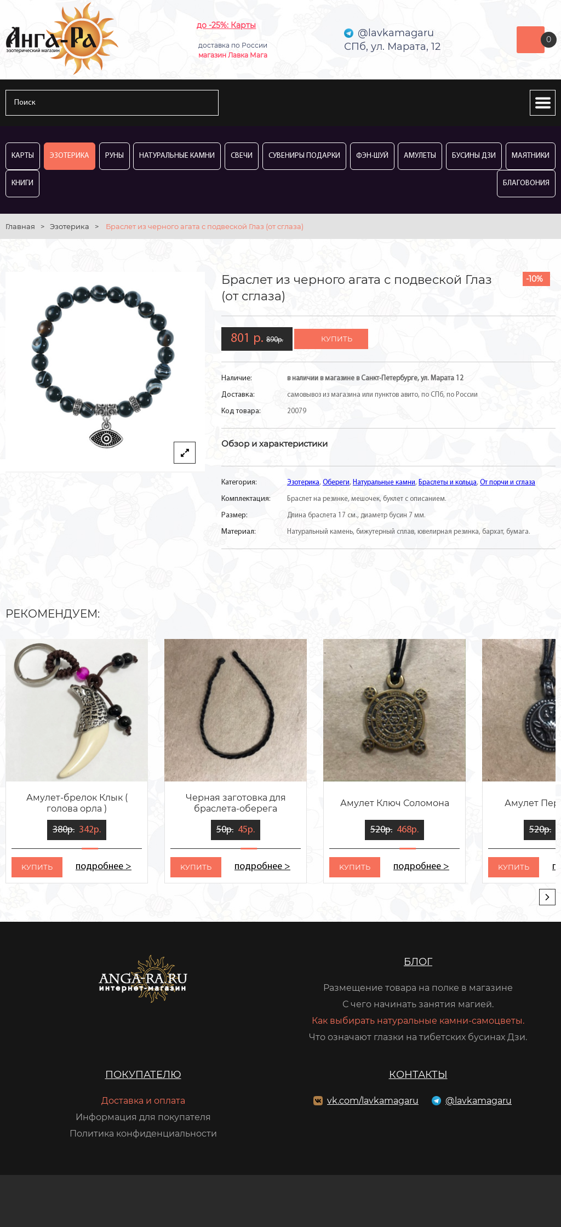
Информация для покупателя (143, 1117)
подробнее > (103, 866)
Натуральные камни (177, 156)
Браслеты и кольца (448, 482)
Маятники (530, 156)
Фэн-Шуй (372, 156)
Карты (23, 156)
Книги (22, 183)
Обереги (336, 482)
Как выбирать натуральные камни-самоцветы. (418, 1020)
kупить (37, 867)
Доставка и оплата (143, 1100)
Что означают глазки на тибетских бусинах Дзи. (418, 1037)
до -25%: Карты (226, 25)
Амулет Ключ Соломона (394, 803)
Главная (20, 226)
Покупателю (143, 1075)
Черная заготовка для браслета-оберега (236, 803)
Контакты (418, 1075)
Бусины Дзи (474, 156)
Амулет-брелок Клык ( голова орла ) (77, 803)
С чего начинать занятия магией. (418, 1004)
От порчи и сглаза (507, 482)
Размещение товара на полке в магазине (418, 988)
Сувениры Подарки (304, 156)
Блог (418, 962)
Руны (114, 156)
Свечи (242, 156)
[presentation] (547, 897)
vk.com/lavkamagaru (373, 1100)
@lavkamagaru (478, 1100)
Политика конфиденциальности (143, 1133)
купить (336, 338)
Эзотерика (69, 156)
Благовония (526, 183)
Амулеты (420, 156)
